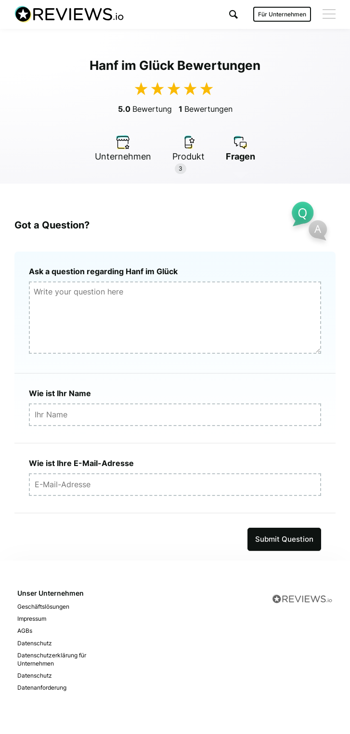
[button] (233, 14)
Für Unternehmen (282, 14)
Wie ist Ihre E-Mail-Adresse (81, 463)
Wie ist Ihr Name (60, 393)
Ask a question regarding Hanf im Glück (103, 271)
